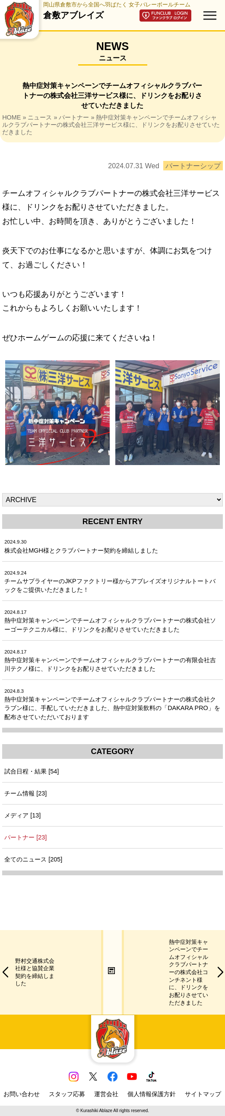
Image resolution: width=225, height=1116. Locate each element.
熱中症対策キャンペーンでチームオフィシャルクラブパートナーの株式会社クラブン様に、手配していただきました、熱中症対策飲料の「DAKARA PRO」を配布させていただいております (112, 704)
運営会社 (106, 1094)
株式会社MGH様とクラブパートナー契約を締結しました (81, 546)
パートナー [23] (25, 837)
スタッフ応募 (67, 1094)
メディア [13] (22, 815)
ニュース (40, 117)
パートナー (74, 117)
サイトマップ (203, 1094)
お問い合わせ (21, 1094)
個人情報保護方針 (151, 1094)
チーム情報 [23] (25, 793)
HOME (11, 117)
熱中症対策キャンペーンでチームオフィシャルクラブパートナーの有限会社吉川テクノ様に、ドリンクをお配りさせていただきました (110, 660)
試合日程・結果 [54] (31, 771)
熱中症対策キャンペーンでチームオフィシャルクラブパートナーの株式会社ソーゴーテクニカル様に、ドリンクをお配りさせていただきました (110, 621)
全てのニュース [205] (33, 859)
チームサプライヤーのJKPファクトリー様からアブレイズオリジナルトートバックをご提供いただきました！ (109, 581)
